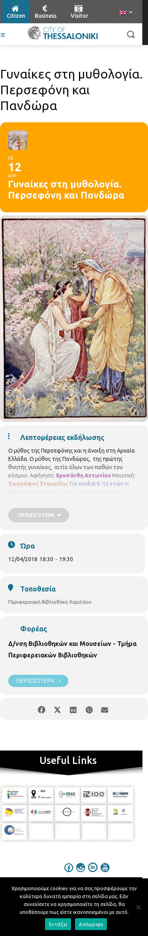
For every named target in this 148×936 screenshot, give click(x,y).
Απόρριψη (91, 924)
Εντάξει (58, 924)
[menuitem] (126, 13)
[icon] (69, 873)
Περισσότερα (38, 681)
